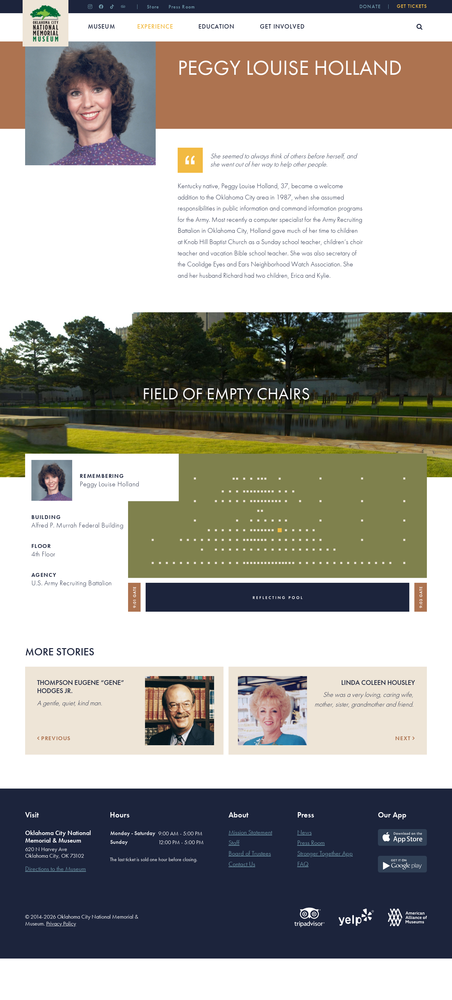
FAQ (303, 905)
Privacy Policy (61, 965)
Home (31, 61)
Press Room (311, 884)
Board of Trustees (250, 895)
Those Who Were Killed (130, 61)
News (304, 874)
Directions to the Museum (55, 910)
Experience (56, 61)
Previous (54, 779)
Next (405, 779)
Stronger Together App (325, 895)
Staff (234, 884)
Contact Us (242, 905)
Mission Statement (250, 874)
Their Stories (87, 61)
